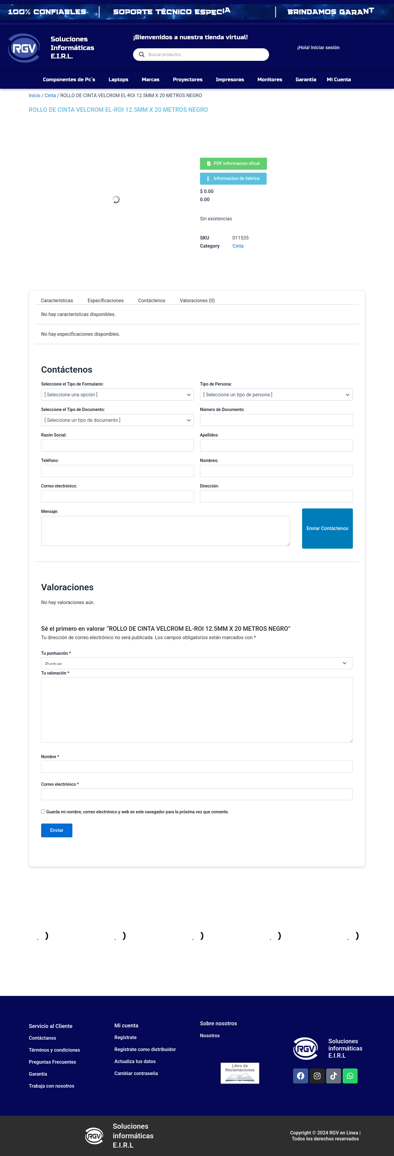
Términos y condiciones (54, 1050)
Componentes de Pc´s (69, 79)
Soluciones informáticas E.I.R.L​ (133, 1135)
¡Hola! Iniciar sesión (318, 47)
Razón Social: (54, 435)
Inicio (34, 95)
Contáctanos (42, 1038)
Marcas (150, 79)
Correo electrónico (60, 784)
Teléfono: (50, 460)
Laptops (119, 79)
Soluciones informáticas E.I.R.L (345, 1048)
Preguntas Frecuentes (52, 1062)
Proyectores (187, 79)
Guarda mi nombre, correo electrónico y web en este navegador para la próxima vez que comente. (137, 811)
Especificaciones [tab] (106, 300)
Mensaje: (49, 511)
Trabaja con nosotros (51, 1086)
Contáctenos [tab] (151, 300)
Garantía (306, 79)
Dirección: (209, 486)
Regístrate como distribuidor (145, 1049)
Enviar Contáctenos (327, 528)
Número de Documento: (222, 409)
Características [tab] (57, 300)
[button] (70, 80)
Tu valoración (55, 673)
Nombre (50, 756)
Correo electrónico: (59, 486)
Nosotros (210, 1035)
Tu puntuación (56, 653)
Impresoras (230, 79)
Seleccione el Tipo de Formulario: (72, 384)
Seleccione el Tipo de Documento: (73, 409)
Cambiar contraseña (136, 1073)
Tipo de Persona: (216, 384)
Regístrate (125, 1037)
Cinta (50, 95)
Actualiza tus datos (135, 1061)
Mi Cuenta (339, 79)
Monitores (269, 79)
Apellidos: (209, 435)
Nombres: (209, 460)
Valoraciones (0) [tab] (197, 300)
